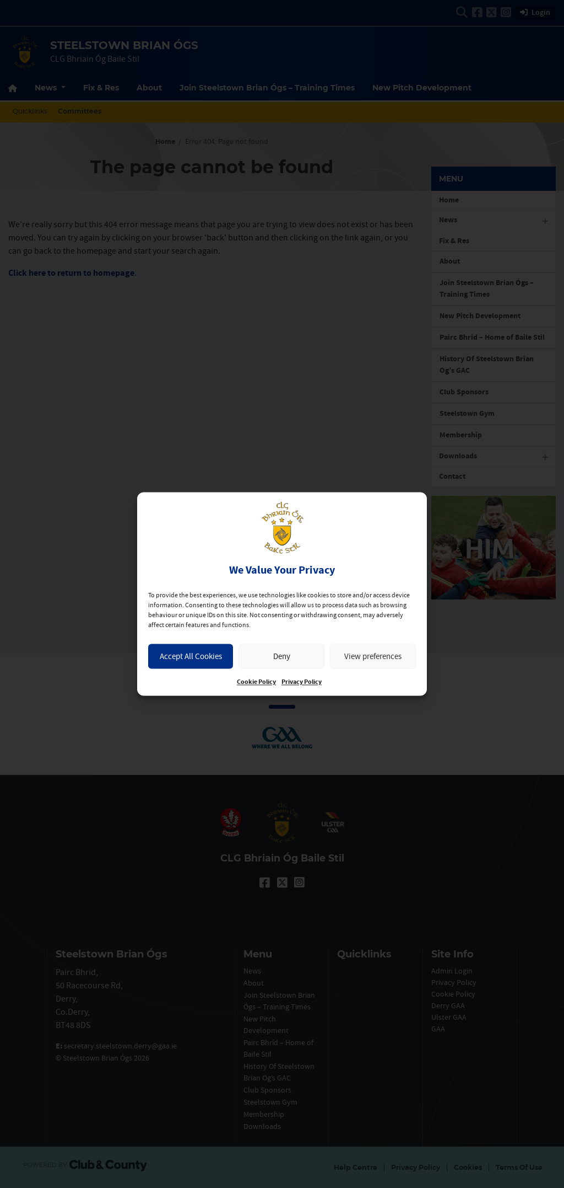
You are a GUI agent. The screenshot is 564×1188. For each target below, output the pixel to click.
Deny (281, 656)
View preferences (373, 656)
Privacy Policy (301, 682)
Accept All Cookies (191, 656)
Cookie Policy (256, 682)
